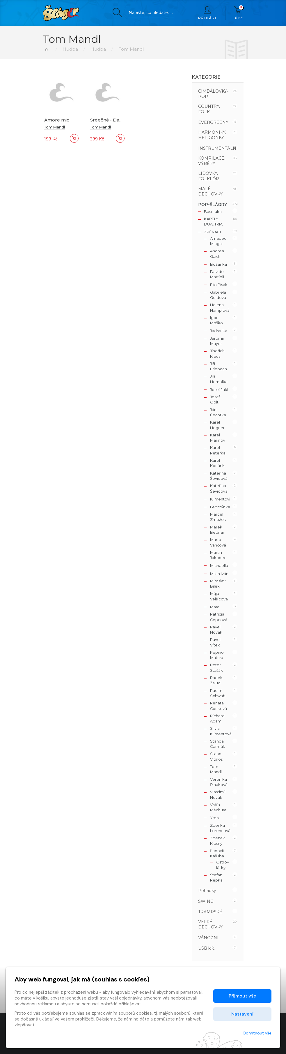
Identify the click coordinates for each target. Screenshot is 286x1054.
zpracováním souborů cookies (122, 1013)
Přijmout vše (242, 996)
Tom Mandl (54, 127)
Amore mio (57, 120)
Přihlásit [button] (207, 13)
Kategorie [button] (206, 77)
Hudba (70, 49)
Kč (239, 13)
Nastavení (242, 1014)
